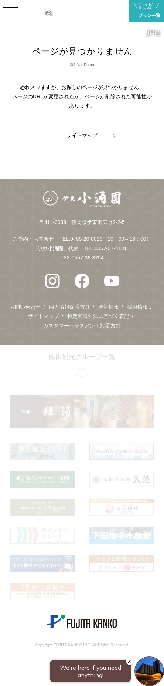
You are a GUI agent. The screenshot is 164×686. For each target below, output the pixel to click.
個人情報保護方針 (69, 307)
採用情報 (137, 307)
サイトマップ (82, 135)
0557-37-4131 (111, 248)
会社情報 (108, 307)
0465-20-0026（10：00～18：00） (110, 239)
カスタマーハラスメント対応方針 (82, 326)
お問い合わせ (25, 307)
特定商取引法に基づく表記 (98, 316)
